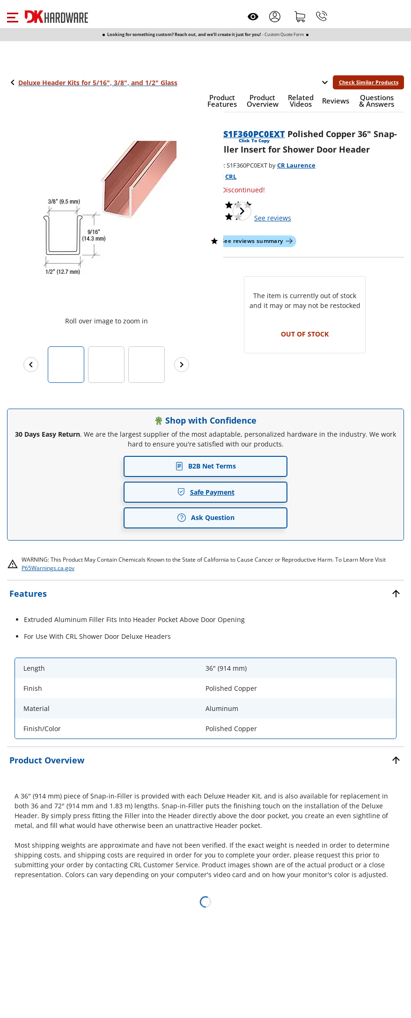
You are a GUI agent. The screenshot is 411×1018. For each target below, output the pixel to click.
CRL (230, 176)
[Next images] (181, 364)
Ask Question (206, 517)
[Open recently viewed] (253, 16)
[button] (12, 16)
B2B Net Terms (205, 465)
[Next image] (242, 211)
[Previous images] (30, 364)
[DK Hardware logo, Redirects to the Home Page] (56, 16)
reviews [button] (272, 217)
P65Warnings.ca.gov (48, 568)
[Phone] (321, 16)
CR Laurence (296, 165)
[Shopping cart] (300, 16)
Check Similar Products (368, 82)
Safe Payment (206, 492)
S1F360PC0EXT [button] (254, 133)
